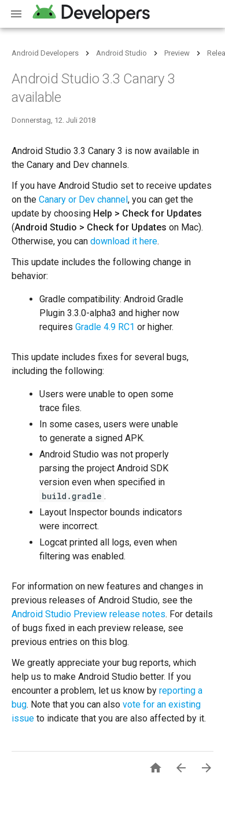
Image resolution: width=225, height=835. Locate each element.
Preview (177, 53)
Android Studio (121, 53)
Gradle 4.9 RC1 (105, 326)
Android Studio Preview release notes (88, 614)
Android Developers (45, 53)
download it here (123, 241)
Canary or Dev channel (83, 199)
